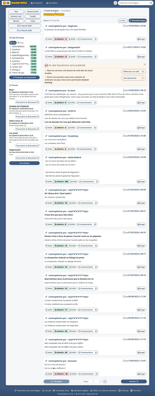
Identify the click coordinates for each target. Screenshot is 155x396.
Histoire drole (33, 11)
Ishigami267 (74, 47)
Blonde (16, 21)
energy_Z (16, 69)
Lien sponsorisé (133, 78)
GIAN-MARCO (74, 157)
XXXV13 (72, 111)
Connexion (36, 3)
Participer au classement (24, 77)
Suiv (133, 381)
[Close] (145, 64)
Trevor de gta (18, 72)
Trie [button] (122, 20)
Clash (33, 21)
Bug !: (11, 89)
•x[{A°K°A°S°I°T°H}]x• (78, 190)
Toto (16, 11)
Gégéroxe (73, 26)
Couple (33, 16)
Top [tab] (13, 42)
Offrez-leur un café (133, 71)
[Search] (133, 3)
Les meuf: (13, 133)
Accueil (46, 390)
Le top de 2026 (24, 26)
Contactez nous (61, 390)
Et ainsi (71, 90)
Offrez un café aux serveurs (103, 390)
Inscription (52, 3)
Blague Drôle (19, 2)
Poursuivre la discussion (27, 102)
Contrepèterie (55, 26)
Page (86, 381)
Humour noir (16, 16)
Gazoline (16, 49)
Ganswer (72, 361)
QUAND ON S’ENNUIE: (19, 106)
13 (105, 381)
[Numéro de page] (94, 381)
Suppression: (15, 150)
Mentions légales (79, 390)
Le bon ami (17, 67)
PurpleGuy (73, 136)
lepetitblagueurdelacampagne (21, 55)
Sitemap (123, 390)
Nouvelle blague (138, 20)
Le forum (24, 163)
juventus (16, 61)
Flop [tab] (20, 42)
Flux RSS (135, 390)
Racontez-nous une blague (27, 390)
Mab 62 (15, 52)
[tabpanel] (24, 59)
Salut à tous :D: (16, 121)
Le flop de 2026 (24, 30)
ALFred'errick (18, 58)
